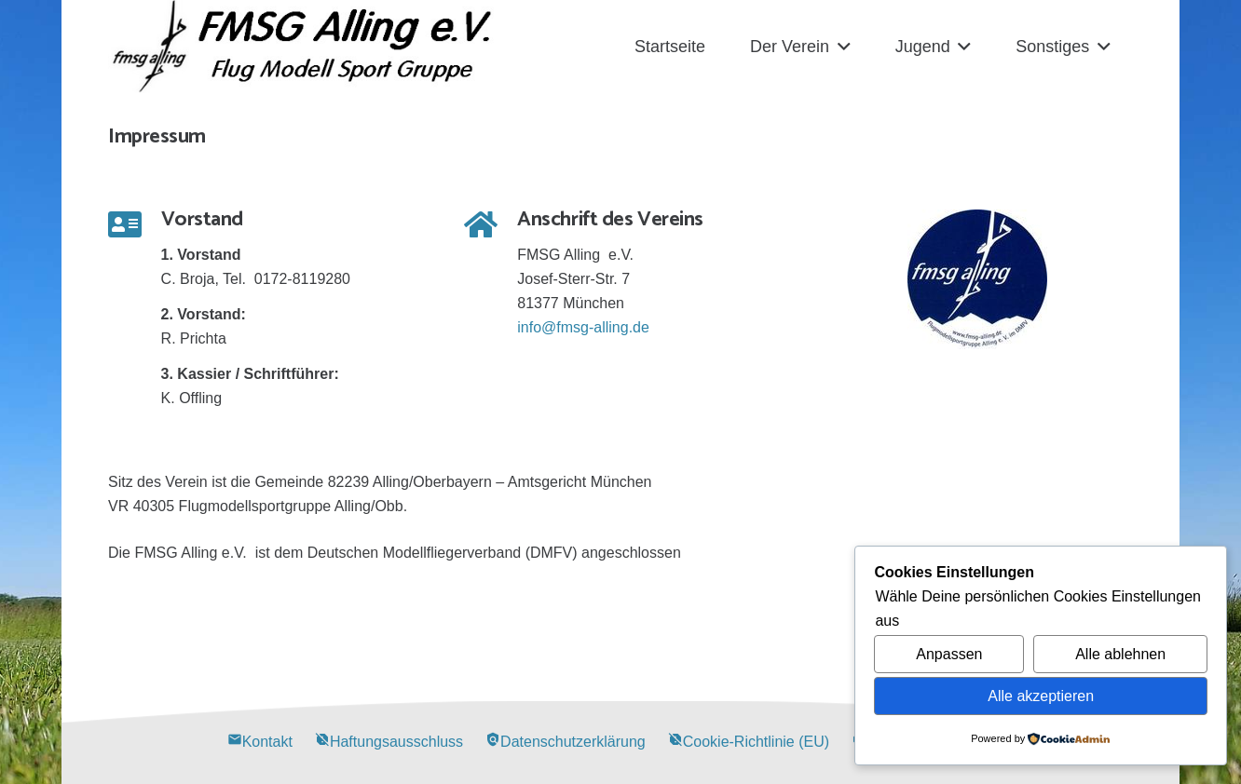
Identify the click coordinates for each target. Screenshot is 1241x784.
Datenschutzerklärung (565, 742)
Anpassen (949, 654)
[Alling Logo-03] (302, 46)
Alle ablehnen (1120, 654)
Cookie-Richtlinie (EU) (748, 742)
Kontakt (260, 742)
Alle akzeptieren (1041, 696)
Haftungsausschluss (389, 742)
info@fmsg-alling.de (583, 327)
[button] (840, 46)
